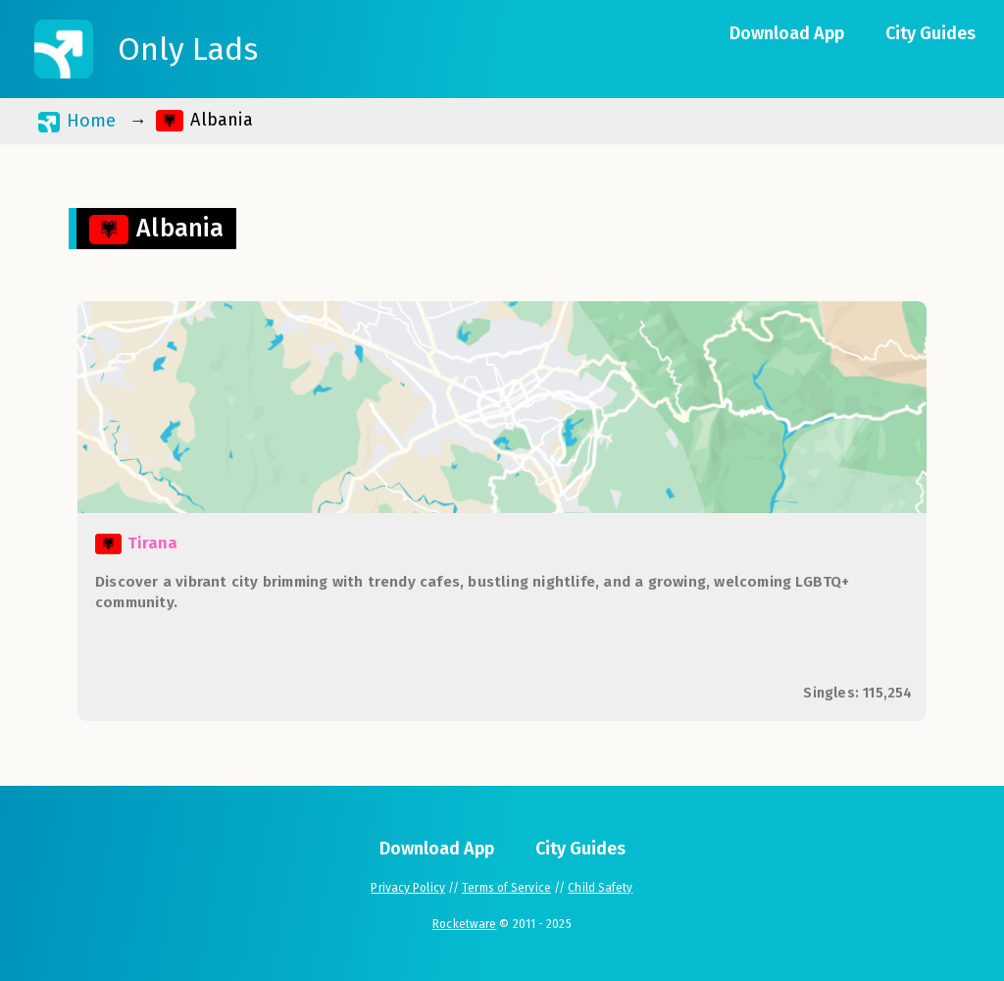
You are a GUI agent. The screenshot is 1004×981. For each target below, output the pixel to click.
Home (77, 121)
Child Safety (600, 888)
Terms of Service (506, 888)
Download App (786, 33)
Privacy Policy (407, 888)
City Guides (930, 33)
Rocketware (464, 924)
